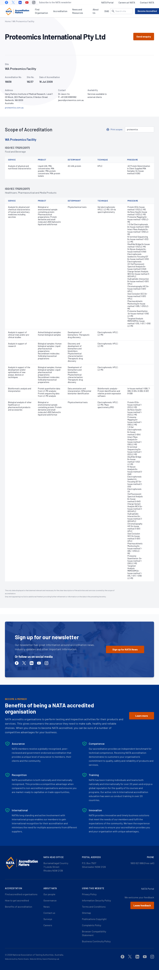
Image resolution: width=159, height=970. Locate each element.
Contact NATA (147, 2)
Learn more (141, 715)
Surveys (47, 919)
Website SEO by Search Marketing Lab (44, 959)
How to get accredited (17, 900)
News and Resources (77, 11)
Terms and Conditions (94, 906)
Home (8, 21)
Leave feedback (142, 905)
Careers (47, 925)
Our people (49, 894)
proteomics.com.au (14, 107)
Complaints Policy (91, 925)
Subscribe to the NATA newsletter (55, 2)
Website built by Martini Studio (17, 959)
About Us (96, 11)
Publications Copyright (94, 919)
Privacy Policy (89, 894)
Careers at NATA (126, 2)
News (46, 906)
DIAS (106, 11)
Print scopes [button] (116, 129)
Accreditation (60, 11)
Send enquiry (143, 36)
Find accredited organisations (21, 894)
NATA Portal (107, 2)
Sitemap (86, 912)
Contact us (49, 912)
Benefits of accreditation (18, 906)
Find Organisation (41, 11)
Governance (50, 900)
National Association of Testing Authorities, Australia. (38, 954)
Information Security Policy (96, 900)
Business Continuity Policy (96, 941)
